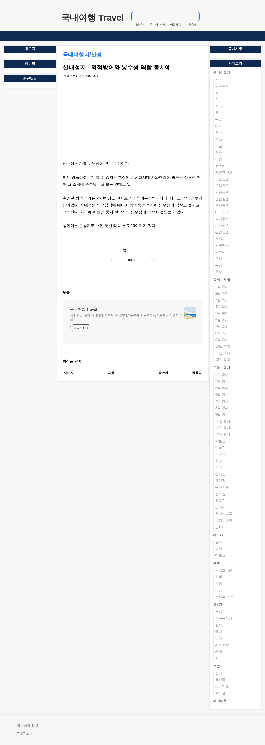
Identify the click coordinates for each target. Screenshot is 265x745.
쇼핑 (216, 666)
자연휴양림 (223, 172)
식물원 (220, 454)
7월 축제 (221, 326)
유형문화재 (223, 520)
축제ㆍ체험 (221, 280)
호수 (218, 132)
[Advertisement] (133, 119)
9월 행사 (221, 414)
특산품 (220, 680)
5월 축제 (221, 313)
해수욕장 (222, 86)
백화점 (220, 693)
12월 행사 (222, 434)
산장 (218, 590)
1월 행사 (221, 374)
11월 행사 (222, 427)
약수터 (220, 252)
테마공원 (222, 212)
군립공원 (222, 199)
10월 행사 (222, 421)
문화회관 (222, 487)
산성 (218, 159)
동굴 (218, 119)
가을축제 (139, 24)
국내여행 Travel (92, 17)
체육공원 (222, 225)
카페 (218, 651)
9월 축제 (221, 340)
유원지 (220, 238)
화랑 (218, 461)
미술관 (220, 447)
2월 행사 (221, 381)
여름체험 (175, 24)
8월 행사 (221, 408)
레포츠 (218, 535)
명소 (218, 139)
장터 (218, 673)
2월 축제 (221, 293)
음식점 (218, 604)
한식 (218, 625)
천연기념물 (223, 514)
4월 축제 (221, 306)
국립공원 (222, 179)
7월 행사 (221, 401)
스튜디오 (222, 686)
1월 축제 (221, 287)
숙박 (216, 563)
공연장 (220, 480)
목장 (218, 272)
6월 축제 (221, 320)
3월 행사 (221, 388)
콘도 (218, 583)
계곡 (218, 106)
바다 (218, 126)
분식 (218, 612)
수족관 (220, 467)
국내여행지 (221, 72)
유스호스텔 (223, 570)
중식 (218, 631)
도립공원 (222, 185)
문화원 (220, 494)
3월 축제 (221, 300)
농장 (218, 265)
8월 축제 (221, 333)
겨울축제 (191, 24)
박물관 (220, 441)
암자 (218, 152)
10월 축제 (222, 346)
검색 (195, 16)
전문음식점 (223, 618)
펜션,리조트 (224, 597)
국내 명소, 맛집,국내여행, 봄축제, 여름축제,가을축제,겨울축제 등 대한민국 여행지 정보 (126, 317)
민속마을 (222, 245)
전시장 (220, 474)
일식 (218, 638)
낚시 (218, 548)
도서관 (220, 507)
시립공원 (222, 192)
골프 (218, 542)
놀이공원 (222, 219)
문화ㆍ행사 (221, 367)
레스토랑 (222, 645)
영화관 (220, 500)
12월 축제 (222, 359)
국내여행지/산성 (82, 55)
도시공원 (222, 205)
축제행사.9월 (158, 24)
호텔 (218, 577)
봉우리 (220, 166)
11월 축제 (222, 353)
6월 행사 (221, 394)
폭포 (218, 113)
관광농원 (222, 232)
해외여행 (220, 701)
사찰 (218, 146)
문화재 (220, 527)
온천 (218, 258)
